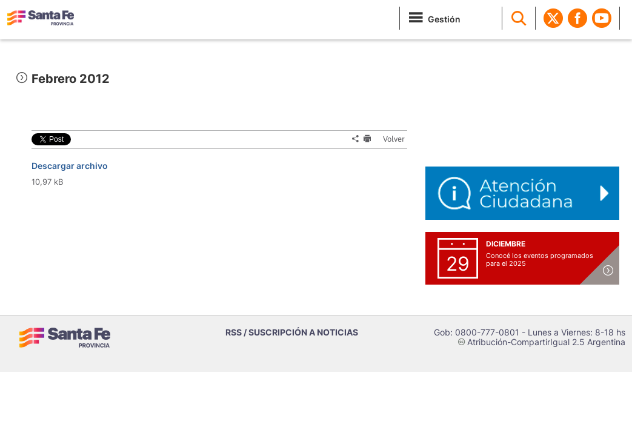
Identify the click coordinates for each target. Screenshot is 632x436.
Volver (390, 139)
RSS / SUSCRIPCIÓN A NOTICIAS (291, 332)
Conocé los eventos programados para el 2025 (539, 259)
